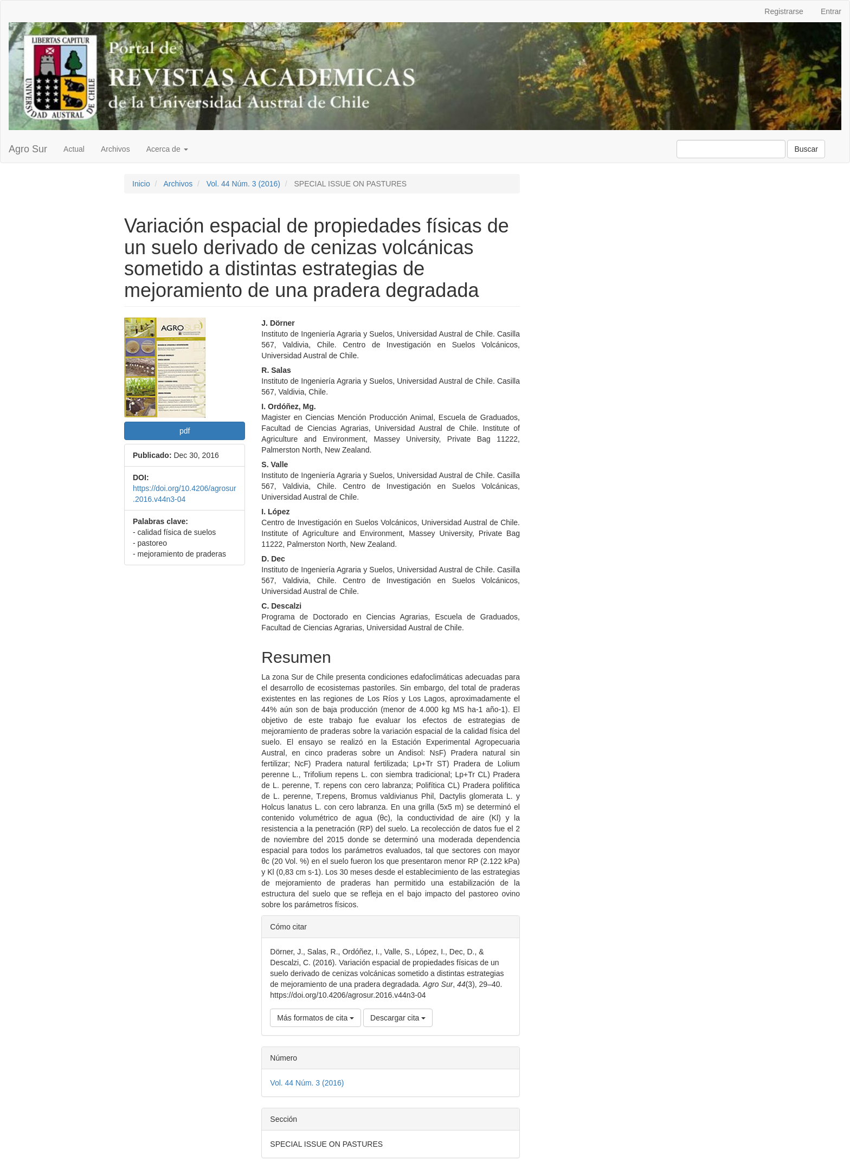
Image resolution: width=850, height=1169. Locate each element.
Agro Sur (28, 149)
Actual (74, 149)
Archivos (115, 149)
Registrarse (783, 11)
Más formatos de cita (315, 1017)
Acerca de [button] (167, 149)
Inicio (141, 183)
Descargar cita (398, 1017)
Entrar (831, 11)
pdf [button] (184, 431)
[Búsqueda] (731, 149)
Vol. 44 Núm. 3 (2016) (243, 183)
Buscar (806, 149)
